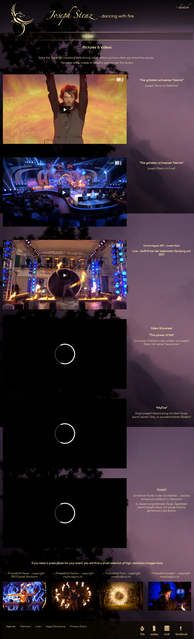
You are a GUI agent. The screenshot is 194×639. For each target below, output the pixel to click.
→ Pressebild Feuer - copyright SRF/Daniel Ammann (24, 574)
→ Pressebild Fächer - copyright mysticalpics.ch (73, 574)
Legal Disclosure (55, 626)
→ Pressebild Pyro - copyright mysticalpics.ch (121, 574)
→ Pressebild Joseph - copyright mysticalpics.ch (169, 574)
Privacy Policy (78, 626)
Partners (25, 626)
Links (38, 626)
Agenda (10, 626)
